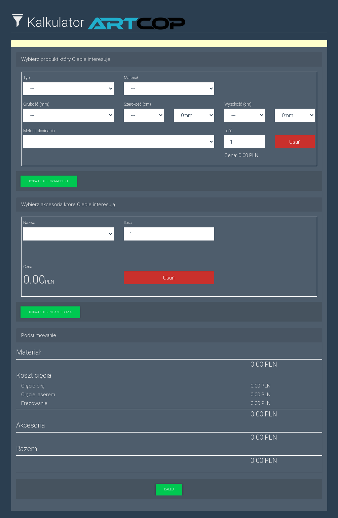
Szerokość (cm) (137, 104)
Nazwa (29, 222)
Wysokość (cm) (238, 104)
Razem (26, 448)
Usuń (295, 142)
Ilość (228, 130)
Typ (26, 77)
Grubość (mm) (36, 104)
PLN (271, 364)
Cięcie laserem (38, 394)
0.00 (34, 279)
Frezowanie (34, 403)
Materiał (131, 77)
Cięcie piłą (32, 385)
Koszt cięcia (33, 375)
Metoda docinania (39, 130)
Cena (27, 266)
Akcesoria (30, 425)
